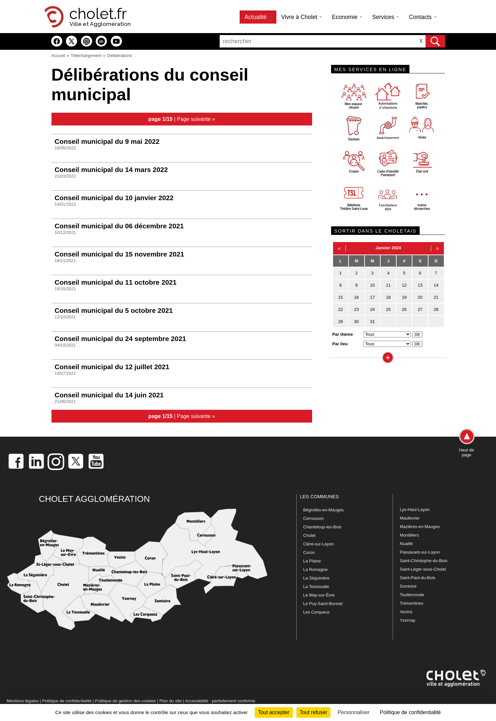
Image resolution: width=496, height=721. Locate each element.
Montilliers (409, 535)
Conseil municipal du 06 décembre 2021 (119, 226)
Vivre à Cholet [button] (301, 17)
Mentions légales (23, 700)
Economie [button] (347, 17)
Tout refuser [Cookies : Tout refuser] (313, 712)
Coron (309, 552)
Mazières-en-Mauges (420, 526)
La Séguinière (316, 578)
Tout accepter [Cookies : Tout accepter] (273, 712)
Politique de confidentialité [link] (410, 712)
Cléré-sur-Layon (318, 543)
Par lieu (340, 343)
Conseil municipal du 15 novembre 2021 (119, 254)
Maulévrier (410, 518)
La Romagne (315, 569)
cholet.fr (98, 14)
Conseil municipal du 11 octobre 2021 (116, 282)
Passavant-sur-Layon (420, 552)
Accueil (58, 55)
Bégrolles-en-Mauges (323, 509)
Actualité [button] (258, 17)
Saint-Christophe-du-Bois (423, 560)
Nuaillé (406, 543)
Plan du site (170, 700)
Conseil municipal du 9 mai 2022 (107, 141)
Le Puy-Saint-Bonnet (323, 603)
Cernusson (313, 518)
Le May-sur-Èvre (319, 595)
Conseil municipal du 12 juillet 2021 (112, 366)
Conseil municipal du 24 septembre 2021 (120, 338)
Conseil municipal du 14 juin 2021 (109, 395)
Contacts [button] (422, 17)
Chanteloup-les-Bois (322, 526)
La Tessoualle (316, 586)
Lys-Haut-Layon (414, 509)
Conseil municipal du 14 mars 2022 (111, 169)
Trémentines (411, 603)
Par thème (342, 334)
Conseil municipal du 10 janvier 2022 (114, 197)
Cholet (309, 535)
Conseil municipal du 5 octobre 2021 (114, 310)
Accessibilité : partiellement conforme (220, 700)
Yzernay (407, 620)
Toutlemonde (412, 594)
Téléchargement (86, 55)
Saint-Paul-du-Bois (417, 577)
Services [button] (385, 17)
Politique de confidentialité (66, 700)
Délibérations (119, 55)
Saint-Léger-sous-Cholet (423, 569)
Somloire (408, 586)
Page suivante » (196, 119)
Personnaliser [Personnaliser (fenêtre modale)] (354, 712)
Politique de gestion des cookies (125, 700)
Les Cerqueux (316, 612)
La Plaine (312, 561)
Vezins (406, 611)
